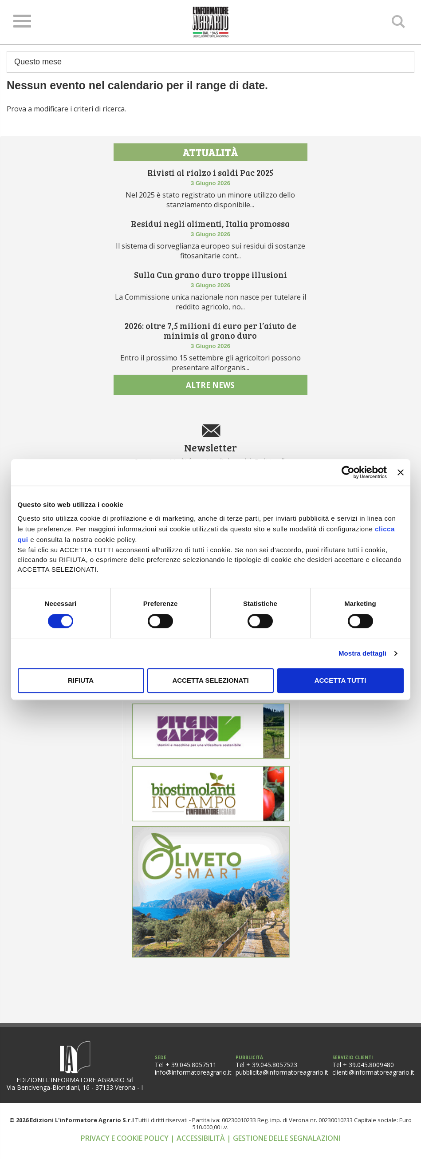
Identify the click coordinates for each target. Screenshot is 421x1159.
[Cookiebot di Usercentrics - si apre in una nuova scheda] (348, 472)
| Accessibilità (198, 1150)
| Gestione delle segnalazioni (283, 1150)
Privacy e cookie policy (125, 1150)
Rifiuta (81, 680)
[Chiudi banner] (400, 472)
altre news (210, 396)
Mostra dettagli (362, 653)
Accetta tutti (340, 680)
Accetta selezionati (210, 680)
